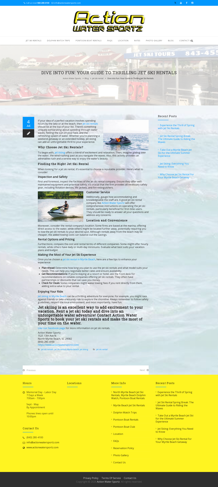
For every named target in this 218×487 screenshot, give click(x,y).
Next (142, 370)
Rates (137, 40)
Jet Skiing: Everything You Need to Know (173, 165)
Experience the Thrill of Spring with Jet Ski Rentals (176, 127)
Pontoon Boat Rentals (88, 40)
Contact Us (185, 40)
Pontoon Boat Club (124, 426)
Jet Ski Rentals (33, 40)
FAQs (109, 40)
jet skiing (59, 152)
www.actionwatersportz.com (42, 447)
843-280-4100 (43, 3)
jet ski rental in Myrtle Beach (79, 259)
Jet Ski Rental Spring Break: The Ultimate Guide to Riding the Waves (176, 139)
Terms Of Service (111, 478)
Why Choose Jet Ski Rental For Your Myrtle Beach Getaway (176, 176)
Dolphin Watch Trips (58, 40)
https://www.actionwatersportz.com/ (58, 344)
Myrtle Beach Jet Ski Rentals (129, 405)
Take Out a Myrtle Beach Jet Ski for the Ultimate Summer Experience (175, 153)
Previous (31, 370)
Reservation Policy (123, 448)
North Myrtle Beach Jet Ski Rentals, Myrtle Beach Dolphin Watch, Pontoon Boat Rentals (128, 395)
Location (123, 40)
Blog (171, 40)
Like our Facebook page (51, 328)
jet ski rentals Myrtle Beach (66, 349)
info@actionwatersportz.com (67, 3)
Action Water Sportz (72, 78)
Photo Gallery (154, 40)
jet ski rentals (90, 123)
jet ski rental (97, 78)
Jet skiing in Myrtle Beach (52, 296)
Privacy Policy (90, 478)
